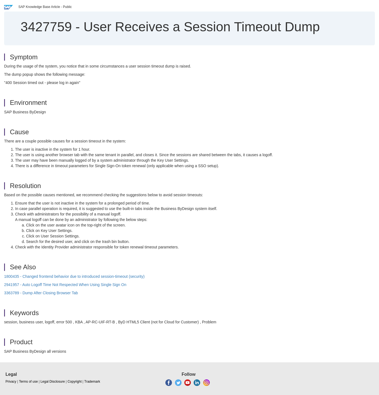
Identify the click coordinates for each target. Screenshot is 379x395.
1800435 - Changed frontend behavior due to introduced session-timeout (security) (74, 276)
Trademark (92, 381)
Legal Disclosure (53, 381)
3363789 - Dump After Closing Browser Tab (41, 293)
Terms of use (28, 381)
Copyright (74, 381)
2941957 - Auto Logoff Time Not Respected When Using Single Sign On (65, 284)
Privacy (10, 381)
